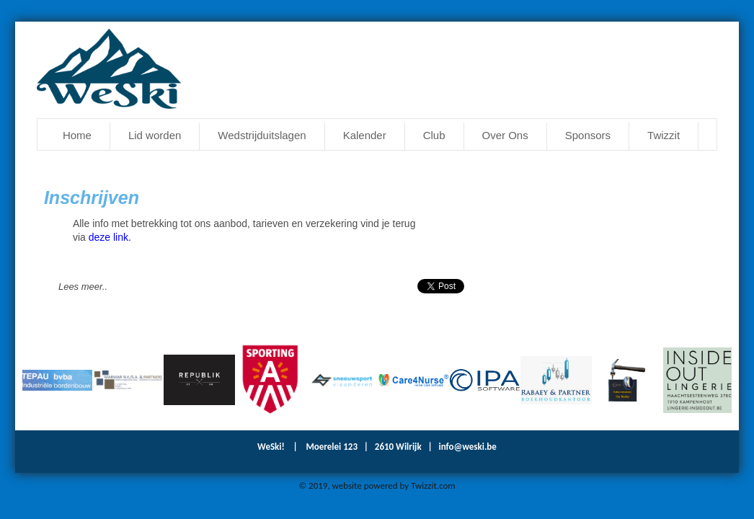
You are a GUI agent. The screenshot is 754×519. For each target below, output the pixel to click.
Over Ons (505, 135)
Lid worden (154, 135)
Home (77, 135)
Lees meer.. (82, 286)
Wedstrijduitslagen (262, 135)
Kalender (364, 135)
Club (434, 135)
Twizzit (663, 135)
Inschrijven (91, 197)
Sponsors (588, 135)
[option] (58, 380)
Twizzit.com (433, 485)
